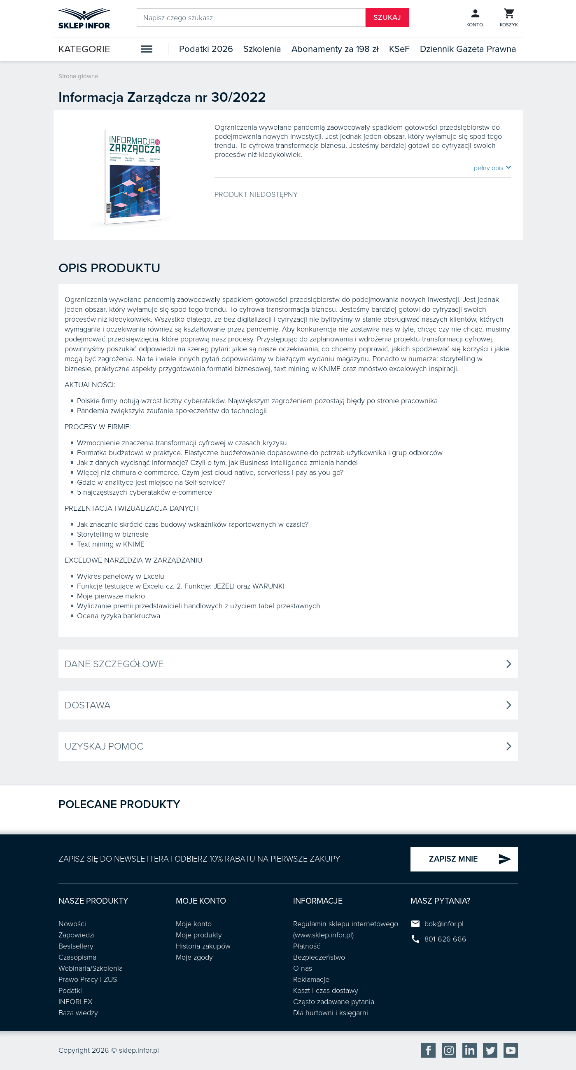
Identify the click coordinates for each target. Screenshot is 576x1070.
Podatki (70, 990)
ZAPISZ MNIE (470, 859)
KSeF (399, 49)
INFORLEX (75, 1001)
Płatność (306, 946)
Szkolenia (262, 49)
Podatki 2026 (206, 49)
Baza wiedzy (78, 1012)
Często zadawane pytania (333, 1001)
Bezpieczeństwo (319, 957)
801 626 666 (445, 939)
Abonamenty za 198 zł (335, 49)
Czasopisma (77, 957)
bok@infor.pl (444, 923)
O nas (302, 968)
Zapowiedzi (76, 934)
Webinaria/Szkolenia (90, 968)
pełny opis (492, 167)
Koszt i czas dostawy (325, 990)
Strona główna (78, 76)
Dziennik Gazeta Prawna (468, 49)
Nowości (72, 923)
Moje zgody (194, 957)
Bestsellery (75, 946)
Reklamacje (311, 979)
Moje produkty (199, 934)
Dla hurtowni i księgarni (330, 1012)
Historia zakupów (203, 946)
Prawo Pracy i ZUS (87, 979)
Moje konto (194, 923)
